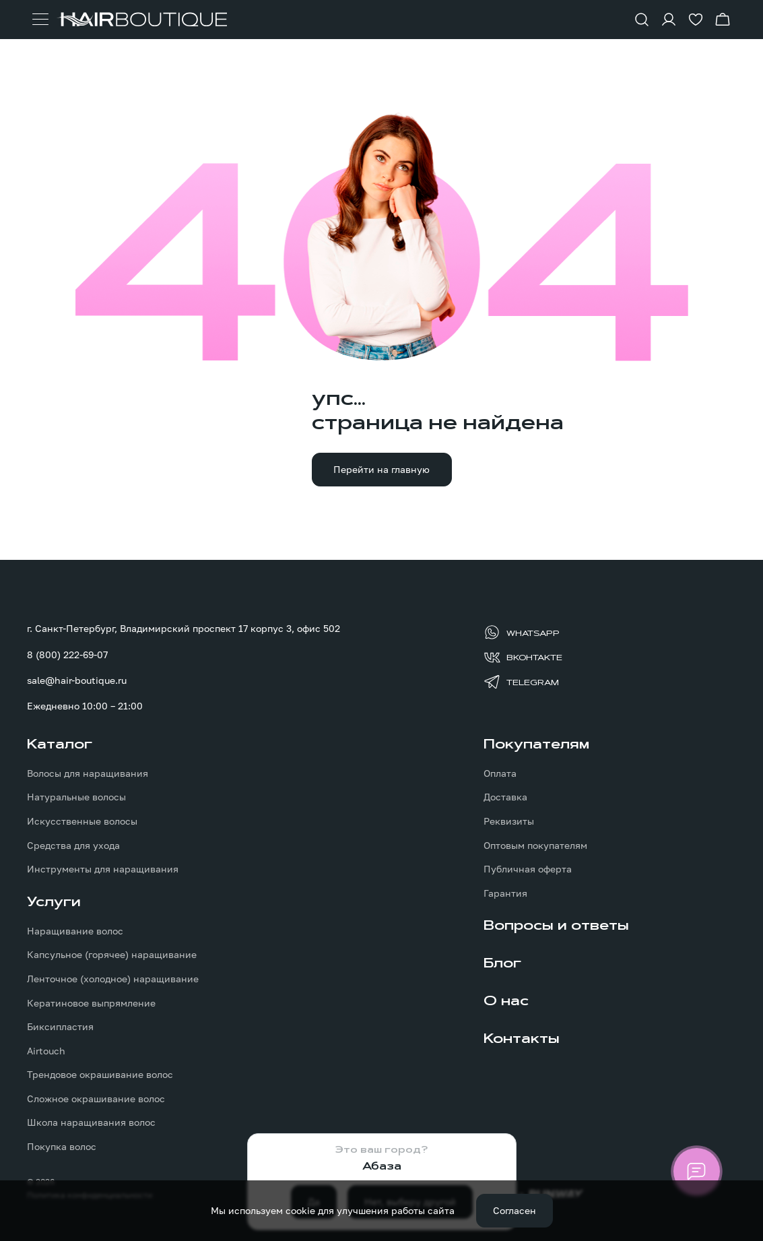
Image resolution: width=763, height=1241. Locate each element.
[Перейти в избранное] (695, 19)
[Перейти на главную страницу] (142, 19)
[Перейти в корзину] (722, 19)
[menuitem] (153, 806)
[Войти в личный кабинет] (668, 19)
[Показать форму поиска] (641, 19)
